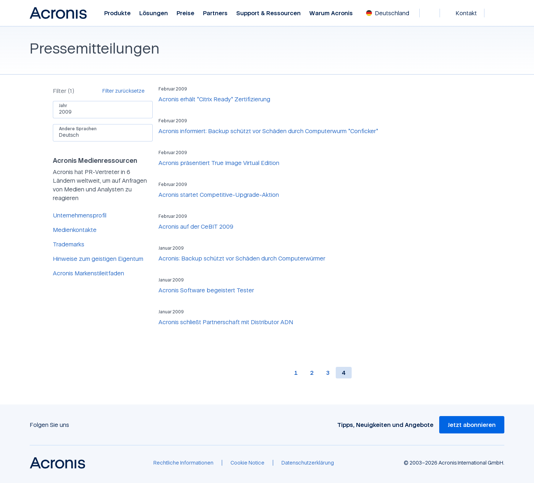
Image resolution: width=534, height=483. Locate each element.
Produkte (117, 13)
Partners (215, 13)
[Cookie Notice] (247, 462)
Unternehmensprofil (79, 215)
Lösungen (153, 13)
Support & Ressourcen (268, 13)
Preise (185, 13)
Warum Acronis (331, 13)
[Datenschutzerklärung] (307, 462)
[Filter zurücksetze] (127, 90)
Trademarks (68, 244)
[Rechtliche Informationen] (183, 462)
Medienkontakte (75, 230)
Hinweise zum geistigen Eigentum (98, 259)
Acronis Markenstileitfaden (88, 273)
